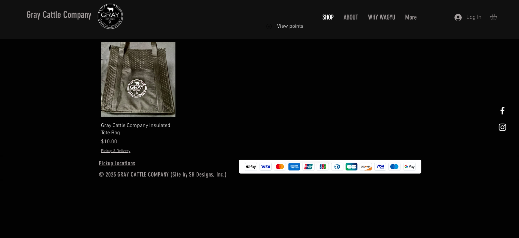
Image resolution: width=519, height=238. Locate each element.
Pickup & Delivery (115, 151)
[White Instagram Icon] (502, 127)
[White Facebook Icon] (502, 111)
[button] (497, 17)
